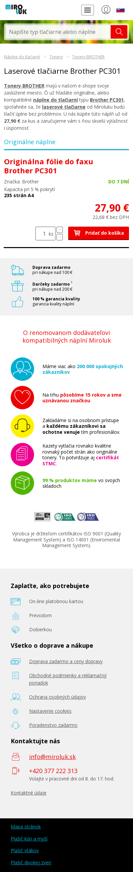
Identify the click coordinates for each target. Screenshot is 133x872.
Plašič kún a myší (29, 838)
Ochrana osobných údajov (57, 697)
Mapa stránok (26, 826)
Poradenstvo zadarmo (53, 725)
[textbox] (58, 32)
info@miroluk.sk (52, 757)
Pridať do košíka (98, 233)
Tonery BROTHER (88, 57)
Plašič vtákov (25, 850)
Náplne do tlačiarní (22, 57)
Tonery (56, 57)
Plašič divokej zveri (31, 862)
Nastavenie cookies (50, 711)
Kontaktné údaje (28, 793)
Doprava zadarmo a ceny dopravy (66, 661)
